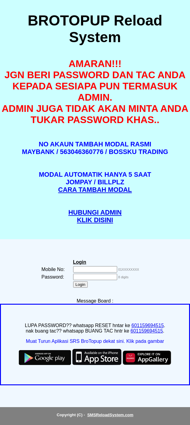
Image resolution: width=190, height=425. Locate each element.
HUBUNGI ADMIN (94, 212)
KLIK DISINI (95, 220)
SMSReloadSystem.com (110, 415)
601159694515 (147, 325)
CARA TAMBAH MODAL (95, 189)
